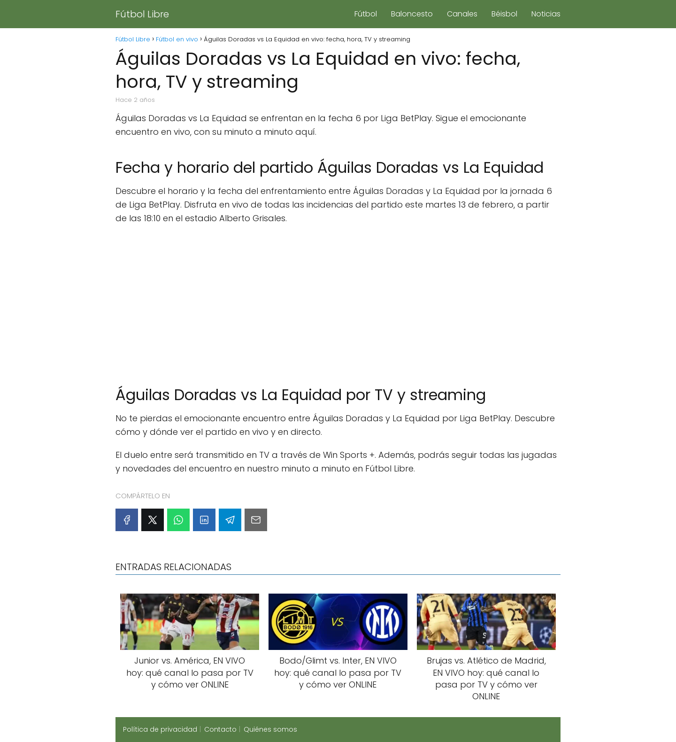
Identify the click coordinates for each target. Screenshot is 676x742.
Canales (462, 13)
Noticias (546, 13)
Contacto (220, 729)
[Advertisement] (338, 300)
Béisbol (504, 13)
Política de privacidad (160, 729)
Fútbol (365, 13)
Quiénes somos (270, 729)
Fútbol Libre (142, 14)
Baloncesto (412, 13)
